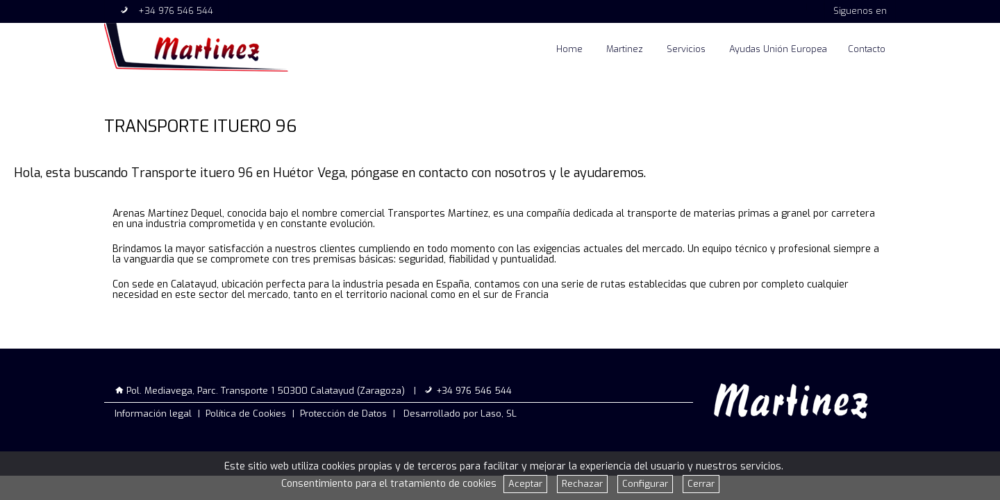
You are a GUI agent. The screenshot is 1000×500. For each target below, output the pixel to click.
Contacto (866, 49)
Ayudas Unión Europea (778, 49)
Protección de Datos (343, 413)
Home (569, 49)
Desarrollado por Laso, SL (460, 413)
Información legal (153, 413)
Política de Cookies (246, 413)
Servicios (686, 49)
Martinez (624, 49)
